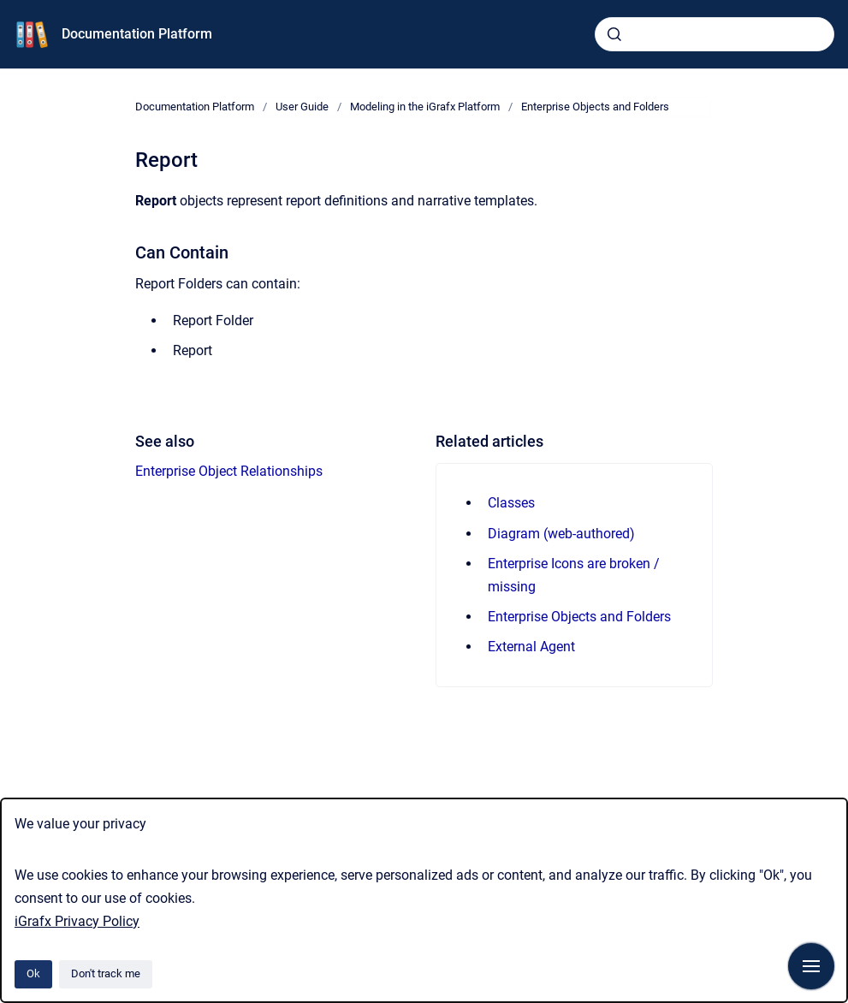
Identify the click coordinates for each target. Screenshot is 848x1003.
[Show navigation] (811, 966)
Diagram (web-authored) (561, 533)
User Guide (302, 106)
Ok (33, 973)
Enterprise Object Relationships (229, 471)
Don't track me (105, 973)
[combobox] (714, 34)
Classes (511, 503)
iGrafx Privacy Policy (77, 921)
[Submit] (614, 34)
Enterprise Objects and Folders (595, 106)
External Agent (531, 646)
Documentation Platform (137, 34)
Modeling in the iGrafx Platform (425, 106)
